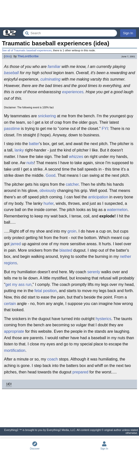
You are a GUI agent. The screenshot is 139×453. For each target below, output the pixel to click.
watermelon (117, 210)
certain (10, 304)
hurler (48, 203)
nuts (30, 163)
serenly (93, 272)
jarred (16, 244)
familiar (54, 66)
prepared (80, 372)
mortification (14, 350)
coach (52, 359)
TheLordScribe (28, 56)
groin (72, 231)
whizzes (76, 156)
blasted (65, 250)
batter (34, 144)
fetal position (46, 291)
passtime (12, 128)
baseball (11, 73)
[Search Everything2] (70, 33)
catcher (72, 184)
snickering (47, 116)
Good (50, 175)
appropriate (14, 331)
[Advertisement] (69, 13)
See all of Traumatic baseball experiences (27, 50)
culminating (50, 79)
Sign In (128, 33)
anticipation (98, 197)
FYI (105, 128)
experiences (72, 92)
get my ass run (18, 284)
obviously (47, 190)
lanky (19, 150)
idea (8, 56)
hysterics (103, 319)
